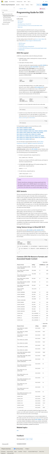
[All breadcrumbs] (18, 9)
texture (20, 117)
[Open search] (43, 2)
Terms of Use (41, 451)
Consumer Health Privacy (32, 451)
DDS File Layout (20, 21)
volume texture (32, 117)
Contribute (20, 451)
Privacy (24, 451)
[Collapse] (14, 8)
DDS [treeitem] (3, 12)
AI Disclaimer (3, 451)
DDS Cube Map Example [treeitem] (7, 19)
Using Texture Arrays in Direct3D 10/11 (24, 24)
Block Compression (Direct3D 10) (36, 143)
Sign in (46, 1)
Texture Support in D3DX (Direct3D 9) (33, 40)
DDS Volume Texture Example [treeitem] (8, 20)
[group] (32, 247)
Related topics (20, 27)
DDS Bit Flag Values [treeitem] (6, 22)
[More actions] (47, 9)
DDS (25, 8)
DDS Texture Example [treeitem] (7, 17)
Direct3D (21, 8)
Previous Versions (10, 451)
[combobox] (7, 10)
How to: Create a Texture (40, 39)
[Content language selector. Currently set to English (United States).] (6, 449)
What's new (39, 4)
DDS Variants (20, 22)
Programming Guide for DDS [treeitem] (8, 15)
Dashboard (45, 4)
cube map (25, 117)
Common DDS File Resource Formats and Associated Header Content (30, 25)
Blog (15, 451)
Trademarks (3, 453)
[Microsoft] (2, 1)
